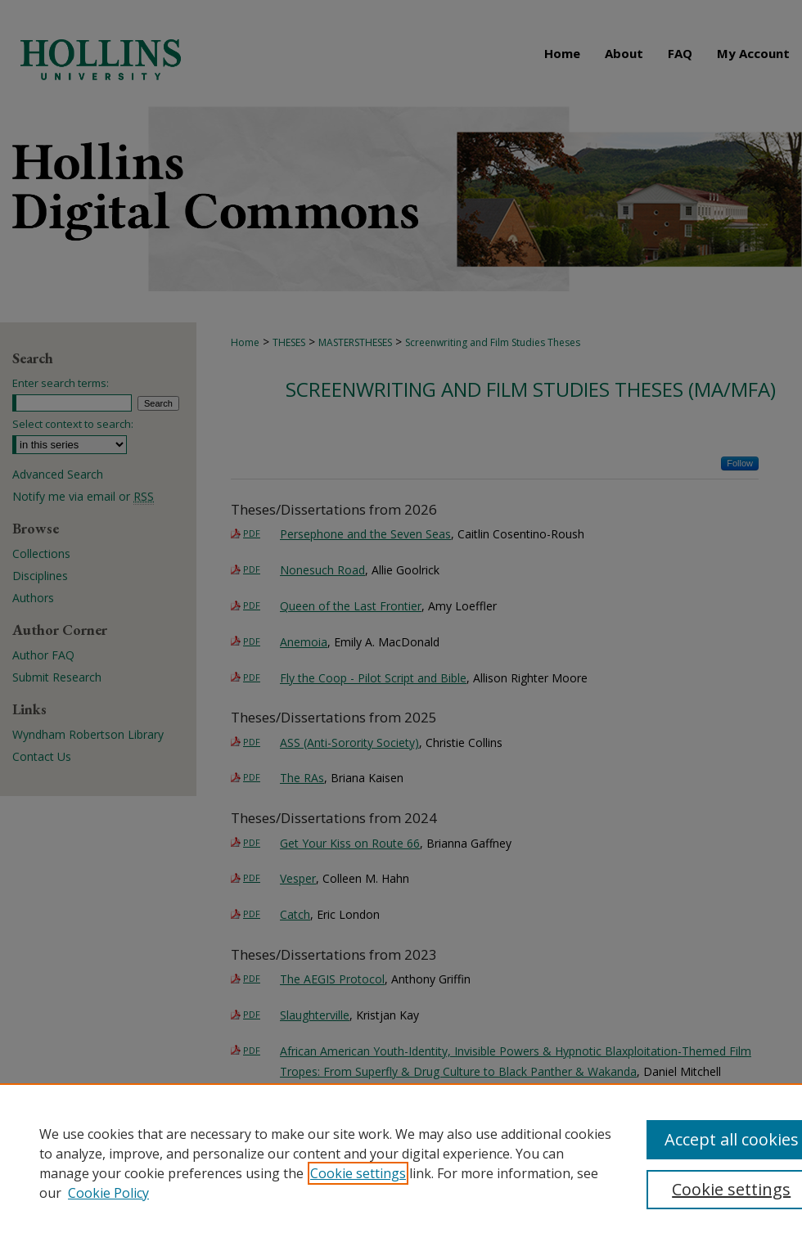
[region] (401, 1162)
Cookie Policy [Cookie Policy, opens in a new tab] (108, 1193)
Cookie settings (358, 1173)
